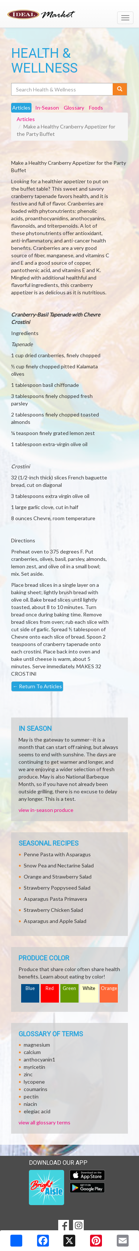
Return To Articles (37, 686)
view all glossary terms (44, 1122)
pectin (31, 1096)
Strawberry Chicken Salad (53, 910)
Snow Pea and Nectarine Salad (59, 865)
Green (69, 988)
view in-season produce (46, 810)
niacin (30, 1104)
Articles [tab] (21, 107)
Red (50, 988)
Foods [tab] (96, 107)
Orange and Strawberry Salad (58, 876)
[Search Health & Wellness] (62, 89)
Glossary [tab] (74, 107)
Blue (30, 988)
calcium (32, 1052)
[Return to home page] (69, 14)
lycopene (34, 1081)
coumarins (35, 1089)
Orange (109, 988)
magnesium (37, 1044)
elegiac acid (37, 1111)
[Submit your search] (120, 89)
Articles (26, 119)
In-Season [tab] (47, 107)
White (89, 988)
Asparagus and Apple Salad (55, 921)
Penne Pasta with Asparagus (57, 854)
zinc (28, 1074)
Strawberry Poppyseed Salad (57, 887)
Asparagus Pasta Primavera (55, 899)
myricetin (34, 1067)
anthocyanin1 (39, 1059)
